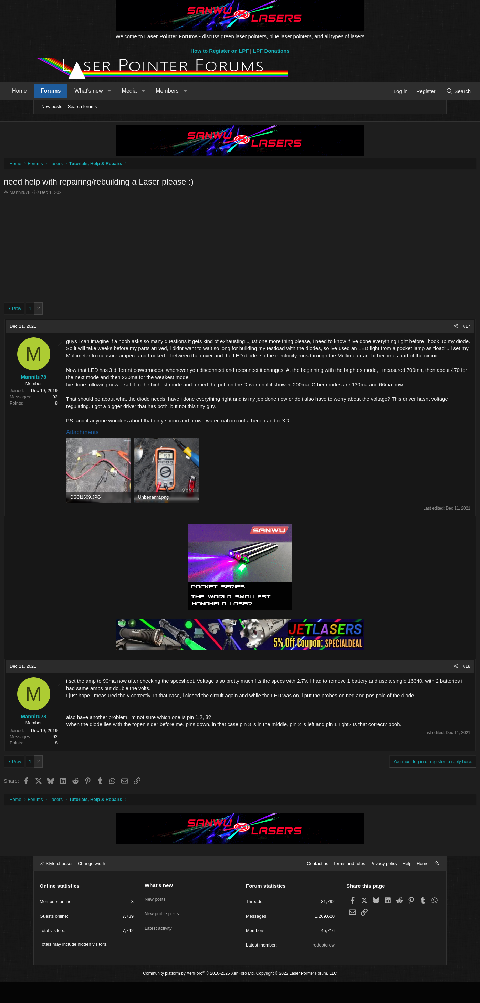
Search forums (82, 106)
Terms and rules (349, 884)
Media (161, 91)
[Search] (426, 91)
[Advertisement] (240, 249)
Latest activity (158, 942)
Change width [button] (91, 884)
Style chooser (56, 884)
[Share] (420, 328)
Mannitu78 (55, 194)
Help (407, 884)
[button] (141, 91)
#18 (431, 681)
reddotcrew (324, 966)
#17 (431, 328)
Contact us (317, 884)
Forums (82, 91)
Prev (51, 310)
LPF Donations (271, 51)
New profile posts (162, 930)
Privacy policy (383, 884)
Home (51, 91)
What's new (120, 91)
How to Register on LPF (219, 51)
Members (198, 91)
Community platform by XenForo (199, 994)
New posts (51, 106)
